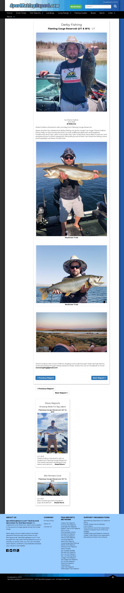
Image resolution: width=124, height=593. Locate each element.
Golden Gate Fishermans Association (97, 535)
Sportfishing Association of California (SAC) (97, 521)
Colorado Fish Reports (69, 527)
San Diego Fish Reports (69, 559)
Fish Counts (65, 530)
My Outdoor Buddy (68, 550)
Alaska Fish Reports (68, 523)
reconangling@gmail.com (47, 368)
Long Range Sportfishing (70, 543)
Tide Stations (65, 565)
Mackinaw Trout (71, 237)
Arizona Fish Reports (68, 525)
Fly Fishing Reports (68, 536)
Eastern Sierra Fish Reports (70, 528)
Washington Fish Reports (70, 568)
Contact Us (48, 527)
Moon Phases (65, 548)
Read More (60, 464)
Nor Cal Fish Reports (68, 554)
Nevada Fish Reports (68, 552)
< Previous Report (45, 378)
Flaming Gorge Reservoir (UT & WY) (69, 28)
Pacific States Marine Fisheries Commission (94, 525)
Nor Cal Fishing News (68, 556)
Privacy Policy (49, 521)
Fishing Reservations (68, 532)
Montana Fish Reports (69, 547)
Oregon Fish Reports (68, 558)
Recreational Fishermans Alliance (95, 537)
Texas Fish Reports (67, 563)
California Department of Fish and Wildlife (96, 531)
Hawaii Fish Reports (68, 537)
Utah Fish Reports (67, 567)
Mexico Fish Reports (68, 545)
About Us (47, 524)
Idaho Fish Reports (67, 541)
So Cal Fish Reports (68, 561)
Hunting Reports (67, 539)
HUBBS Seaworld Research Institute (96, 533)
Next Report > (99, 378)
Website (72, 124)
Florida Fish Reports (68, 534)
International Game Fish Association (96, 528)
